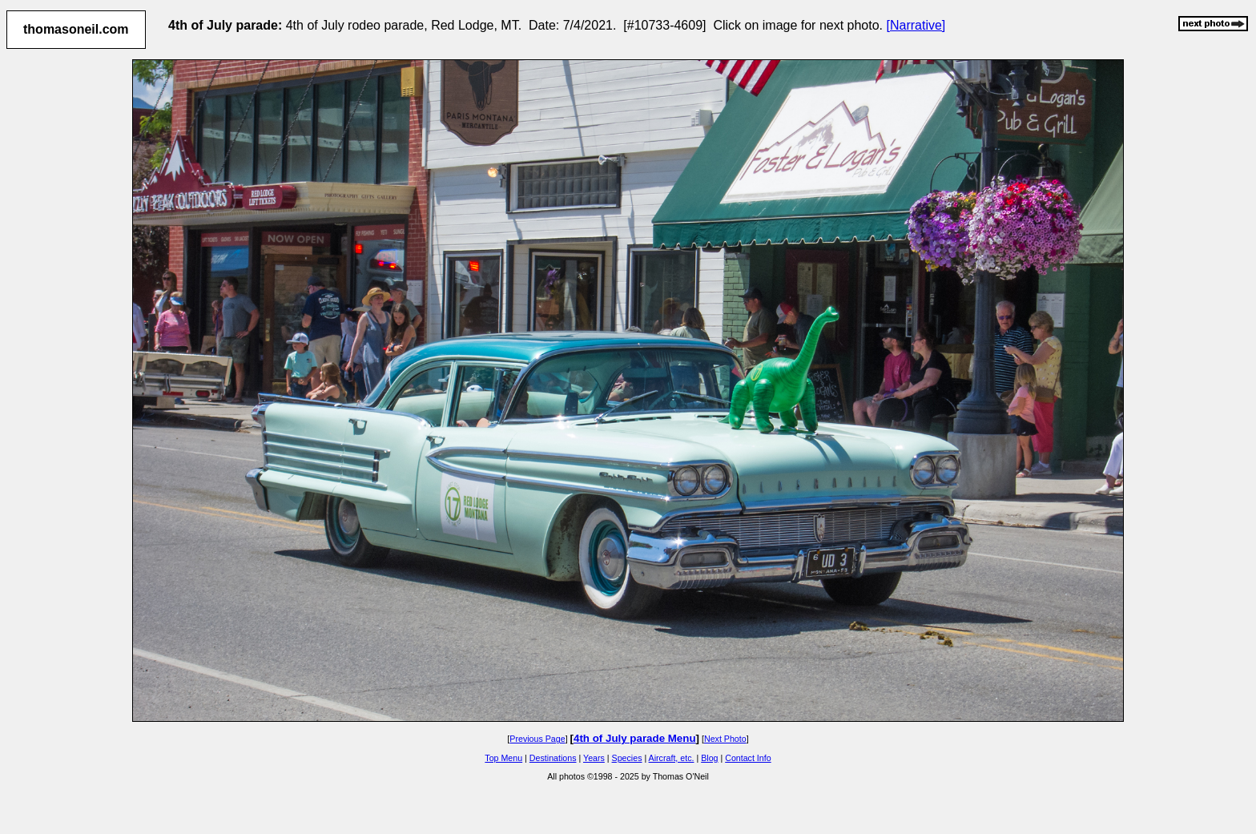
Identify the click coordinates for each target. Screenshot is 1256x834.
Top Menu (503, 758)
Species (627, 758)
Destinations (553, 758)
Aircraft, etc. (671, 758)
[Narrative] (916, 25)
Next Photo (725, 738)
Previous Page (537, 738)
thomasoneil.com (76, 29)
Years (594, 758)
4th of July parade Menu (635, 738)
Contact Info (748, 758)
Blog (709, 758)
